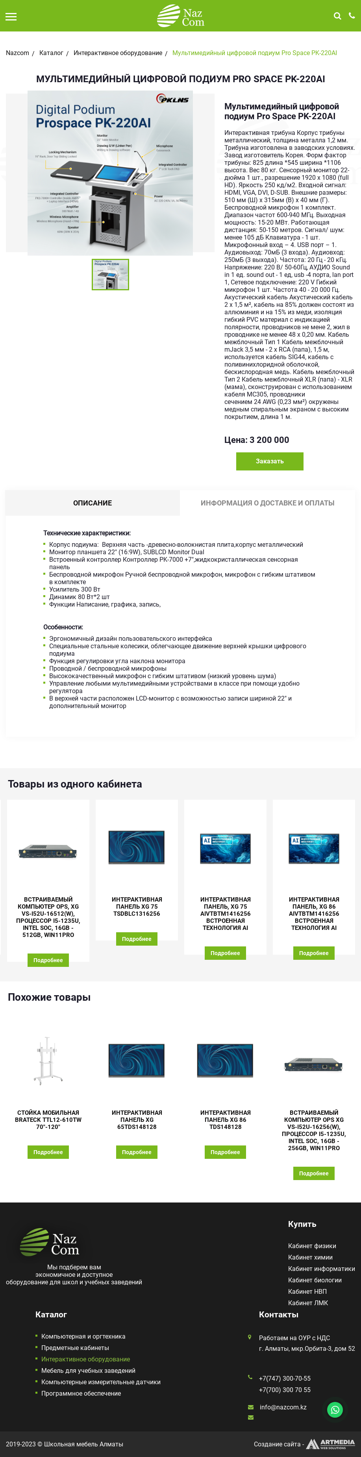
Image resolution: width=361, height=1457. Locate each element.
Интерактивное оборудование (118, 53)
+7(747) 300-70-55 (285, 1378)
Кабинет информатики (321, 1269)
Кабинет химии (310, 1257)
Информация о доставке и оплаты (268, 503)
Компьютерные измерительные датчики (101, 1382)
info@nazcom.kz (283, 1407)
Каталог (51, 53)
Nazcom (17, 53)
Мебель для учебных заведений (88, 1370)
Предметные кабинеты (75, 1348)
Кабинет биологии (315, 1280)
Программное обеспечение (81, 1393)
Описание (92, 503)
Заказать (270, 461)
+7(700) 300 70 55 (285, 1390)
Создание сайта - (304, 1444)
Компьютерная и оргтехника (83, 1336)
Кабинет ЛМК (308, 1303)
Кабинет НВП (307, 1291)
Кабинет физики (312, 1246)
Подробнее (48, 960)
